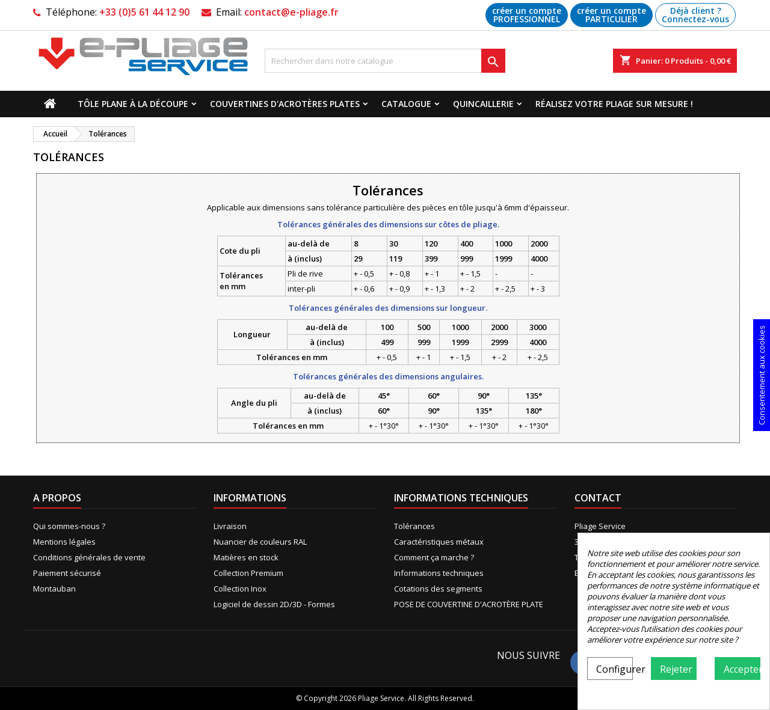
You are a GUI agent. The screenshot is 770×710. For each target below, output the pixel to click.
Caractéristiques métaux (439, 541)
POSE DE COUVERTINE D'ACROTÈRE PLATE (468, 604)
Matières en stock (246, 557)
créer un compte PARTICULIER (611, 15)
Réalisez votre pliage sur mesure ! (614, 103)
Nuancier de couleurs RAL (260, 541)
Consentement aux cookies (761, 375)
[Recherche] (385, 61)
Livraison (230, 526)
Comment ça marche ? (434, 557)
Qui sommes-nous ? (69, 526)
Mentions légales (64, 541)
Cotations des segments (438, 588)
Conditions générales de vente (89, 557)
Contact (597, 497)
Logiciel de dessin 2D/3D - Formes (274, 604)
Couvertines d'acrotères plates (285, 103)
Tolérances (414, 526)
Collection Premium (248, 573)
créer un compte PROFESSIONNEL (526, 15)
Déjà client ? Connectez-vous (695, 15)
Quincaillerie (483, 103)
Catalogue (406, 103)
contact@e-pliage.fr (291, 12)
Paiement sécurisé (67, 573)
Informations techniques (439, 573)
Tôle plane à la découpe (133, 103)
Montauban (54, 588)
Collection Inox (240, 588)
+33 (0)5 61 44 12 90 (144, 12)
